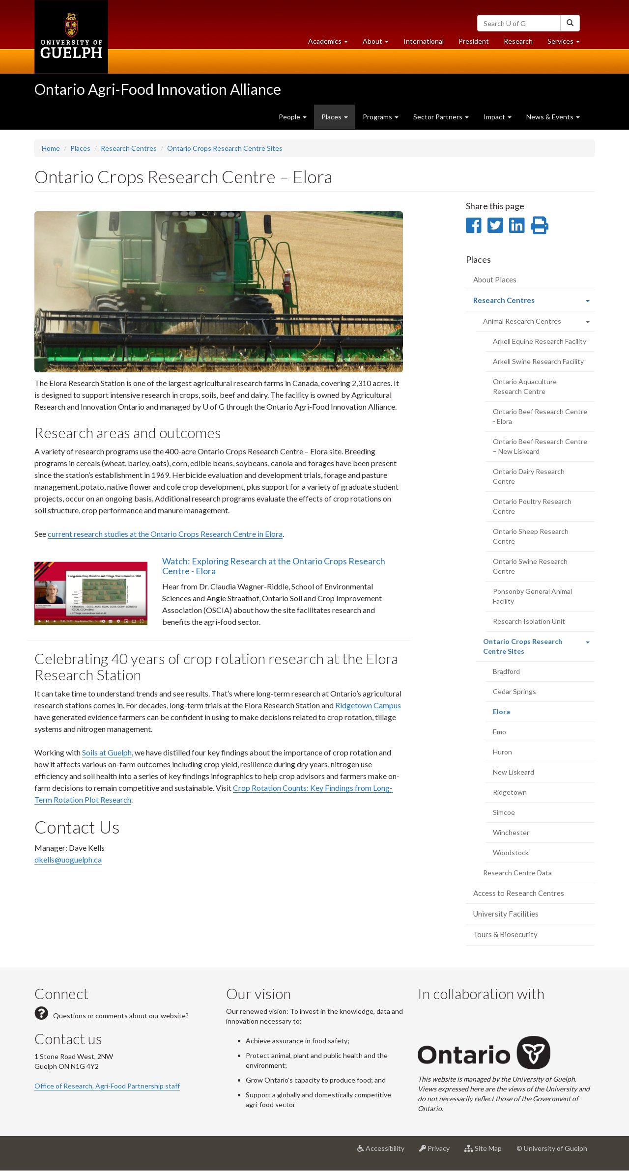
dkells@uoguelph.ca (68, 859)
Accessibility (384, 1152)
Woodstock (511, 852)
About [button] (379, 43)
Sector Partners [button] (441, 116)
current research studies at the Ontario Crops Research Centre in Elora (165, 533)
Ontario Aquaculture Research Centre (525, 386)
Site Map (486, 1152)
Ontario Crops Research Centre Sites (225, 148)
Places (80, 148)
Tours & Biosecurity (505, 934)
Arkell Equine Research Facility (539, 341)
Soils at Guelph (107, 752)
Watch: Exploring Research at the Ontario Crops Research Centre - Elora (273, 566)
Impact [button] (498, 116)
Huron (502, 752)
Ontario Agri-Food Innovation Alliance (157, 89)
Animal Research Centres (522, 321)
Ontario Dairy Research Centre (529, 476)
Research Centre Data (517, 872)
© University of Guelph (551, 1148)
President (473, 41)
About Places (494, 279)
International (423, 41)
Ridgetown (510, 792)
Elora (515, 714)
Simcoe (504, 812)
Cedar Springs (514, 691)
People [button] (293, 116)
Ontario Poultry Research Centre (532, 506)
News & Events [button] (553, 116)
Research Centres (129, 148)
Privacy (438, 1152)
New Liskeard (513, 772)
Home (51, 148)
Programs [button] (381, 116)
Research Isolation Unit (529, 621)
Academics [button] (331, 43)
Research (522, 43)
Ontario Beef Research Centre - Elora (540, 416)
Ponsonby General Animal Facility (532, 596)
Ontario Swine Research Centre (530, 566)
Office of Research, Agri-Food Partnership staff (107, 1086)
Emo (499, 731)
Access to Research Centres (518, 893)
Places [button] (334, 116)
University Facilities (506, 913)
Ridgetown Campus (368, 705)
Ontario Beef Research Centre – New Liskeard (540, 446)
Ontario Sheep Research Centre (531, 536)
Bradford (506, 671)
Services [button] (567, 43)
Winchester (511, 832)
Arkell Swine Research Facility (538, 361)
